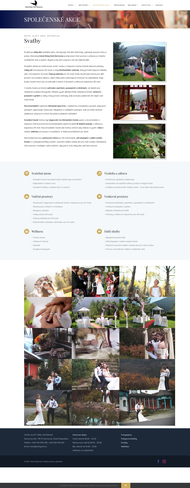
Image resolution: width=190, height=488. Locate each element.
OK (126, 485)
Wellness (125, 446)
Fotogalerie (126, 435)
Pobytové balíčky (129, 438)
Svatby (124, 442)
